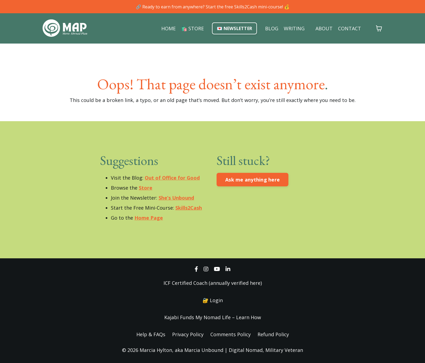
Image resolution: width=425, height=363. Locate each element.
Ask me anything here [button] (252, 179)
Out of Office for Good (172, 177)
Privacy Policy (188, 334)
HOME (168, 28)
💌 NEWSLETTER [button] (234, 28)
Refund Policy (273, 334)
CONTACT (349, 28)
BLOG (271, 28)
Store (145, 187)
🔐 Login (212, 300)
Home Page (148, 218)
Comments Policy (230, 334)
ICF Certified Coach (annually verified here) (212, 283)
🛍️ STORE (192, 28)
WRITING (294, 28)
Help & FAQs (150, 334)
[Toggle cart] (379, 28)
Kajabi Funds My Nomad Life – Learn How (212, 317)
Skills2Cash (188, 207)
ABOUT (324, 28)
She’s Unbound (176, 197)
